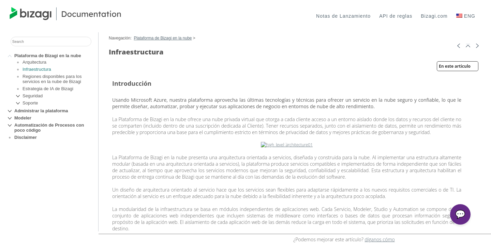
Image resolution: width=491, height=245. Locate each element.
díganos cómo (379, 239)
